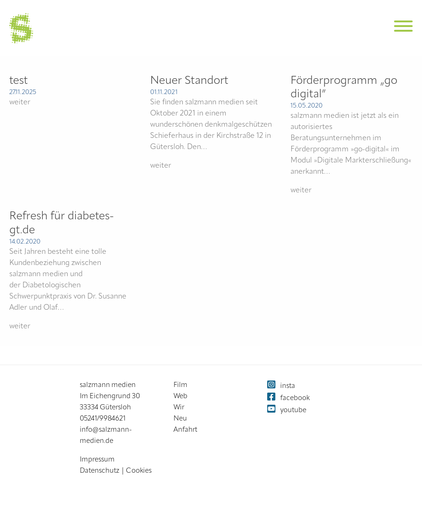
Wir (178, 407)
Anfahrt (185, 430)
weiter (19, 102)
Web (180, 396)
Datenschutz (99, 471)
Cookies (139, 471)
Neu (180, 418)
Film (180, 385)
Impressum (97, 459)
